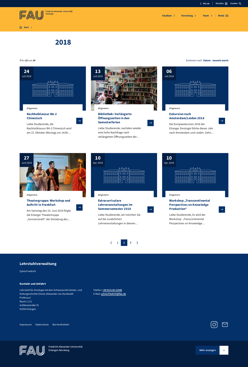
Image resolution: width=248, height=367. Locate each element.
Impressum (26, 324)
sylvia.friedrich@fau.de (113, 294)
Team (206, 15)
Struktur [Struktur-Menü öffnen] (221, 3)
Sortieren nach (194, 60)
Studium (167, 15)
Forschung (187, 15)
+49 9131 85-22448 (112, 290)
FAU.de (205, 3)
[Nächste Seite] (137, 243)
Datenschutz (42, 324)
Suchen (235, 3)
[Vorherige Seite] (111, 243)
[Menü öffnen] (223, 15)
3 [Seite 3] (130, 243)
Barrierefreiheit (61, 324)
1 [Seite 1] (117, 243)
